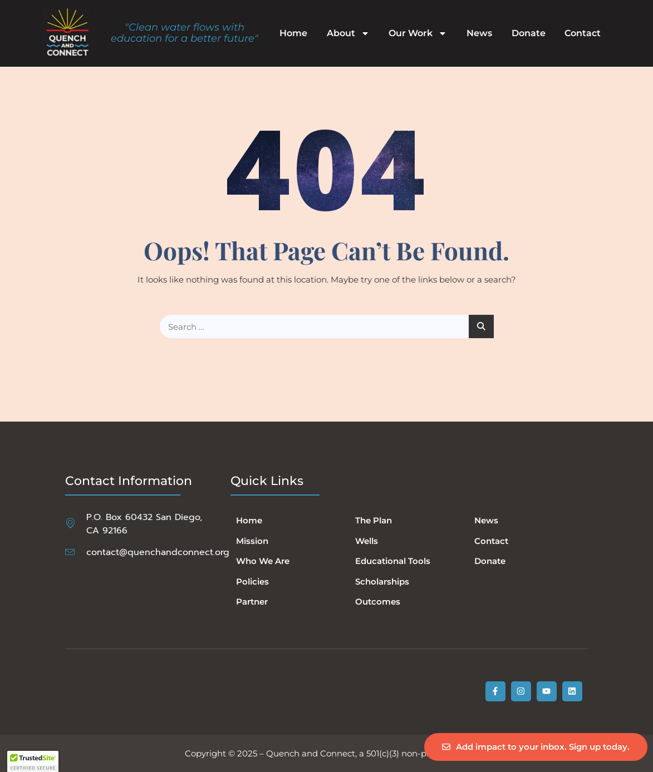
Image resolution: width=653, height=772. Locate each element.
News (479, 33)
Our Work (418, 33)
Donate (529, 33)
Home (293, 33)
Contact (582, 33)
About (348, 33)
